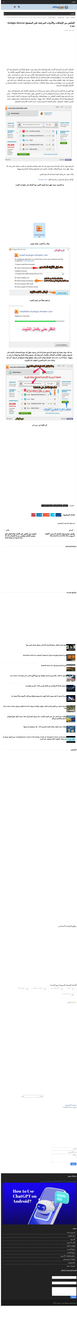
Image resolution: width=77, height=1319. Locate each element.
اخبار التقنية (70, 1250)
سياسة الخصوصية (69, 1119)
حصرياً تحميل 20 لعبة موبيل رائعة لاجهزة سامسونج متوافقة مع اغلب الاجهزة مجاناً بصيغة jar (37, 710)
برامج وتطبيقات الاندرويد (66, 1270)
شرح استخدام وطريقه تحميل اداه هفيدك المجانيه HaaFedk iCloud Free (43, 669)
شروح (65, 18)
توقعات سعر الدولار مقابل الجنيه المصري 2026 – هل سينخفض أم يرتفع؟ (43, 741)
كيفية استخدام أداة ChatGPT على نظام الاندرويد (57, 1195)
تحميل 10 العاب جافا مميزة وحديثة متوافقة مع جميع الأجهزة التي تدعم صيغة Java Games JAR (37, 689)
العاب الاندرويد (70, 1256)
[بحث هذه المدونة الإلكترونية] (32, 1110)
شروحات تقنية (70, 1280)
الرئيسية (71, 18)
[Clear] (21, 1110)
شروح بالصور (59, 18)
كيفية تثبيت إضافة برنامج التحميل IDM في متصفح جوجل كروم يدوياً (45, 659)
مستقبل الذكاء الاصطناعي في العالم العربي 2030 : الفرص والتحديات (45, 700)
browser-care (41, 187)
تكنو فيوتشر (70, 1276)
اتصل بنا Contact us (68, 1121)
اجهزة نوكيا (23, 1003)
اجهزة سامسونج (39, 1003)
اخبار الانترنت (67, 1008)
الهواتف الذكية (70, 1260)
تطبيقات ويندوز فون (68, 1273)
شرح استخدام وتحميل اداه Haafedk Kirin (52, 679)
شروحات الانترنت (49, 18)
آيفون (70, 1003)
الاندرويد (71, 1253)
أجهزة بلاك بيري (56, 1003)
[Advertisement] (38, 56)
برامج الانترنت (70, 1263)
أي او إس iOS (70, 1246)
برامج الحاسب (70, 1266)
